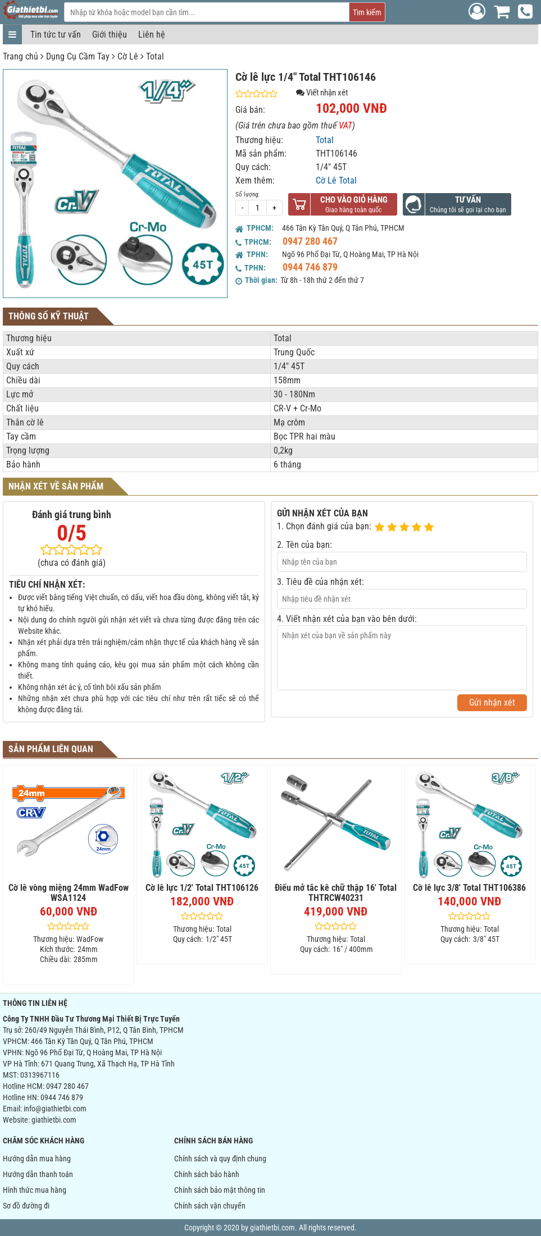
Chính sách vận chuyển (210, 1205)
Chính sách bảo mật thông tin (219, 1189)
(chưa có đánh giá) (72, 562)
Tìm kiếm (367, 12)
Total (155, 56)
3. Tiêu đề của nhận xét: (320, 581)
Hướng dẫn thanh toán (38, 1174)
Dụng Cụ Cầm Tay (78, 56)
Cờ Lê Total (336, 180)
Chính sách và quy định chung (220, 1158)
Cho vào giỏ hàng (354, 200)
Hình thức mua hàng (34, 1189)
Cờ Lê (127, 56)
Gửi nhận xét (492, 702)
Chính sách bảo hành (206, 1174)
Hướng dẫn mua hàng (37, 1158)
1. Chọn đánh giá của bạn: (324, 526)
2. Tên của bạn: (304, 544)
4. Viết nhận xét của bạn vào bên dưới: (347, 619)
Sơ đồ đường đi (26, 1205)
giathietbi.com (53, 1119)
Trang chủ (20, 56)
